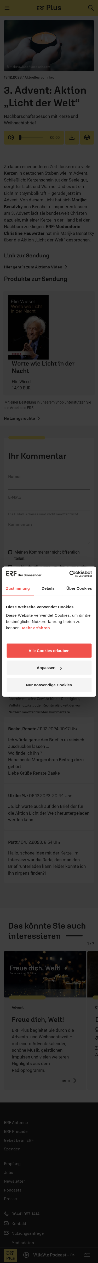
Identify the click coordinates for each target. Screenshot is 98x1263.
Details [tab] (48, 588)
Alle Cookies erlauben (49, 650)
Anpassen (49, 667)
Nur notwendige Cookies (49, 684)
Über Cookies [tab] (79, 588)
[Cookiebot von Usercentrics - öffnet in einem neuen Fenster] (70, 573)
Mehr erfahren (36, 627)
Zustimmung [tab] (18, 588)
